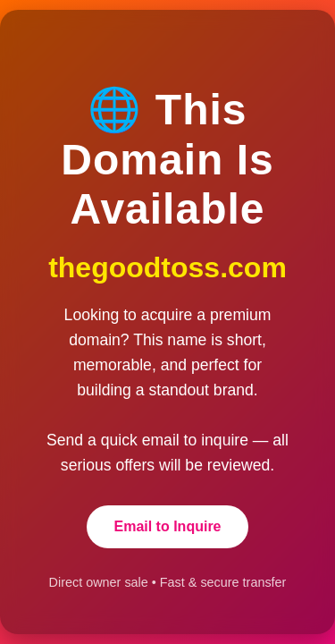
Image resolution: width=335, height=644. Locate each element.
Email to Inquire (167, 526)
